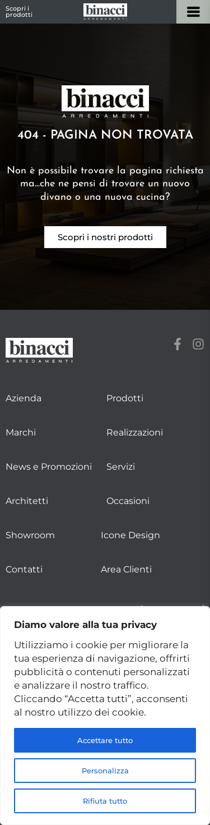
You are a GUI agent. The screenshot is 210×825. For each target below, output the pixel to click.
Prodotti (124, 398)
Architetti (27, 501)
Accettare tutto (105, 740)
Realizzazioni (134, 432)
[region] (105, 715)
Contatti (24, 569)
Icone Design (130, 535)
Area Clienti (126, 569)
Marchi (21, 432)
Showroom (30, 535)
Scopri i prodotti (19, 11)
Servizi (120, 466)
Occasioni (128, 501)
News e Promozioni (49, 466)
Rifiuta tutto (105, 801)
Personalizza (105, 771)
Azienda (23, 398)
